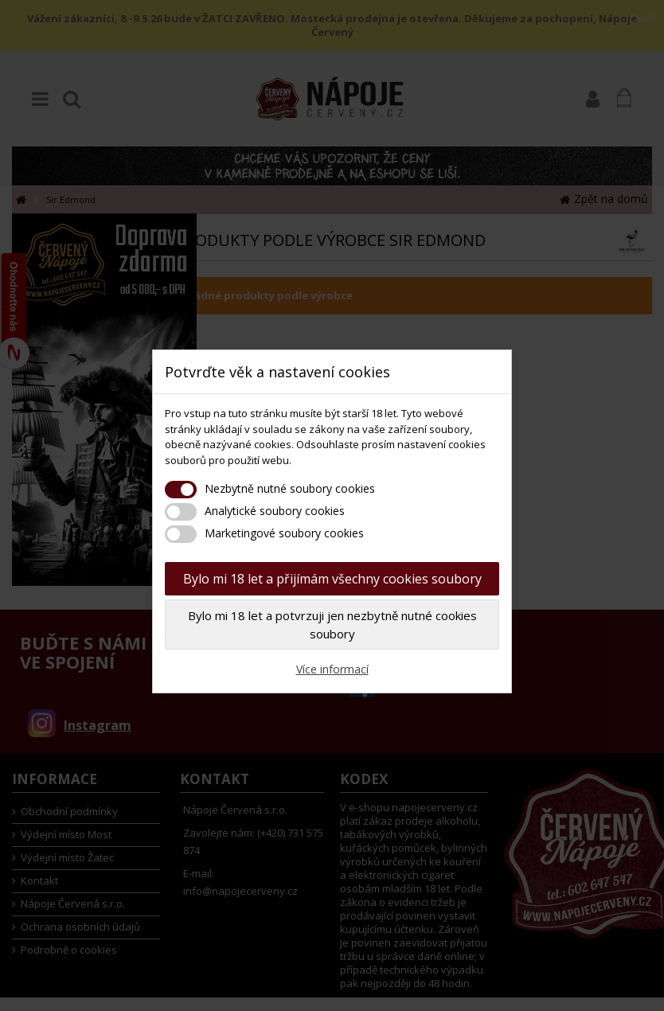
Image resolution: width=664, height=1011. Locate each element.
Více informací (332, 669)
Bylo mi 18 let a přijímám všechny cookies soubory (332, 578)
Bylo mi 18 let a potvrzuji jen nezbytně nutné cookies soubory (332, 624)
